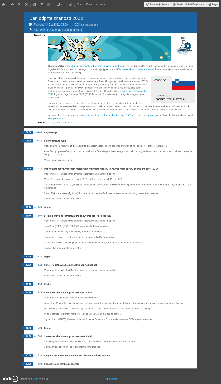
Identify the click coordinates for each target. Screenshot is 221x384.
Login (215, 4)
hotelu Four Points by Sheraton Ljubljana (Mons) (95, 65)
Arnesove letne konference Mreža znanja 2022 (108, 115)
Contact (114, 378)
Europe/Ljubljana (158, 4)
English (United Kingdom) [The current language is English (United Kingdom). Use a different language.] (189, 4)
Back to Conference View (91, 4)
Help (106, 378)
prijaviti (149, 115)
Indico (37, 378)
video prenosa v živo (57, 118)
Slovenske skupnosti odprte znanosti (136, 69)
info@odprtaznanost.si (61, 122)
